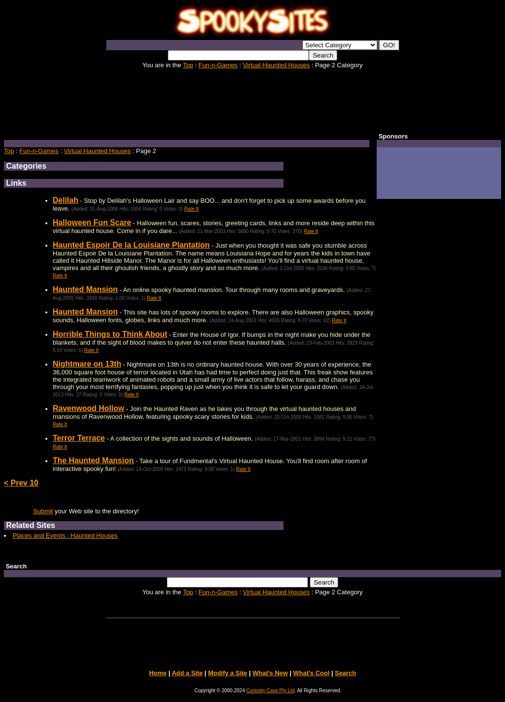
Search (345, 673)
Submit (43, 511)
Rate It (191, 209)
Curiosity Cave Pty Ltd (270, 690)
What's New (269, 673)
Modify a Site (227, 673)
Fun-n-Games (218, 65)
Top (188, 65)
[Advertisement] (252, 100)
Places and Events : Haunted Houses (65, 535)
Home (157, 673)
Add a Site (187, 673)
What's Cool (311, 673)
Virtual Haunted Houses (276, 65)
